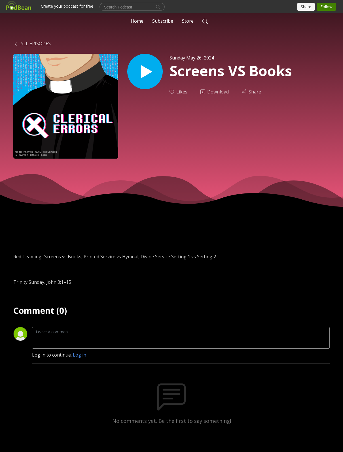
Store (188, 21)
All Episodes (32, 43)
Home (137, 21)
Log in (79, 355)
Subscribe (162, 21)
